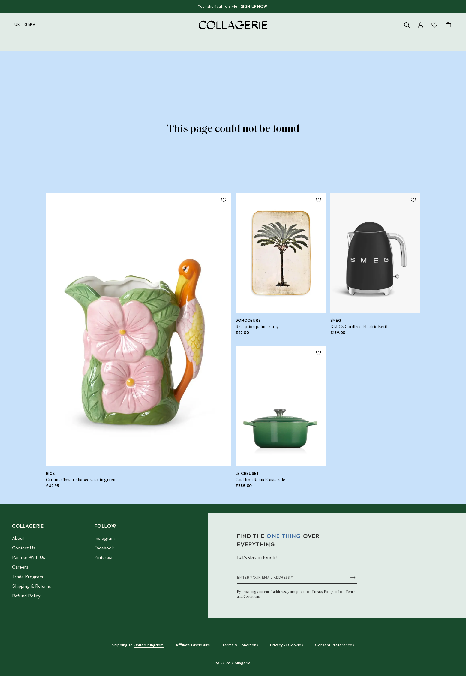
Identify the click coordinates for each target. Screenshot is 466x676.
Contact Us (23, 548)
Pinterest (103, 557)
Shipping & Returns (31, 586)
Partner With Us (28, 557)
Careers (20, 567)
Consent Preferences (334, 645)
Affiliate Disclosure (193, 645)
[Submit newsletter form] (352, 577)
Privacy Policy (322, 592)
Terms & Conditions (240, 645)
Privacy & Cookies (286, 645)
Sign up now (254, 7)
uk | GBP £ (25, 25)
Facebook (104, 548)
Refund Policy (26, 596)
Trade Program (27, 577)
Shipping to (138, 645)
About (18, 538)
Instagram (104, 538)
